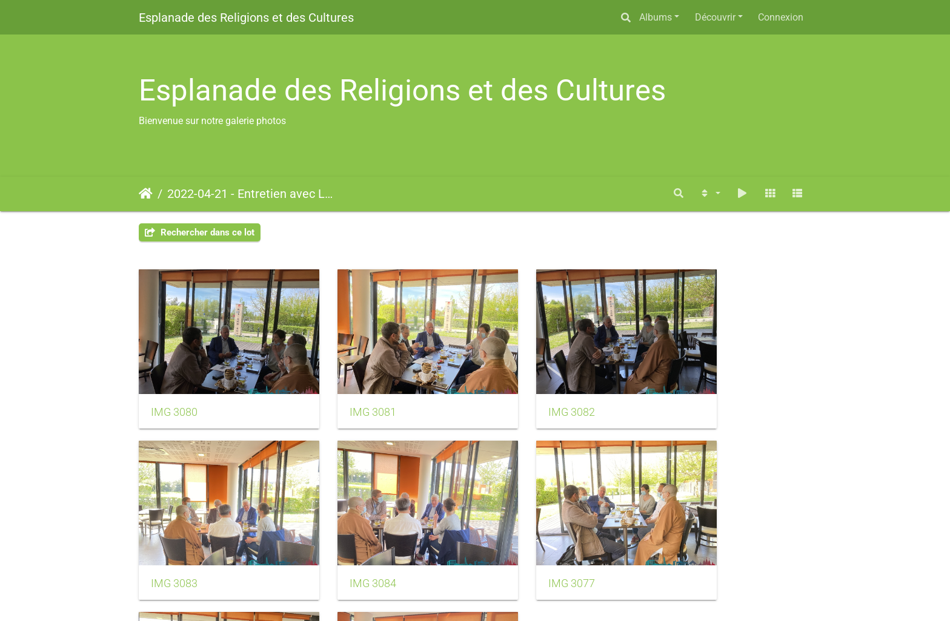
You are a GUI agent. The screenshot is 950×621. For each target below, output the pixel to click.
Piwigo (503, 595)
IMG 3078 (519, 548)
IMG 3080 (174, 394)
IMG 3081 (347, 394)
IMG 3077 (347, 548)
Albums (655, 17)
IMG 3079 (692, 548)
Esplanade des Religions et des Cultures (246, 17)
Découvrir (715, 17)
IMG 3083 (692, 394)
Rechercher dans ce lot (199, 232)
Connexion (780, 17)
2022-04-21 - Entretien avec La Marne (250, 193)
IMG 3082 (519, 394)
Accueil (146, 194)
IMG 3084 (174, 548)
